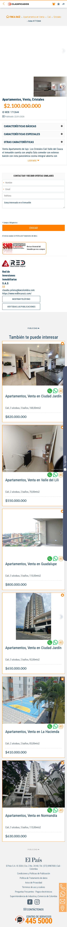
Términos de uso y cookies (33, 887)
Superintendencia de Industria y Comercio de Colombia (33, 896)
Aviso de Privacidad (33, 882)
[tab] (33, 126)
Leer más (32, 160)
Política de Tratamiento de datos (26, 236)
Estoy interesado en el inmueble (33, 203)
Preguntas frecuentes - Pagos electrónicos (33, 891)
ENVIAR (33, 227)
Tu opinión (65, 463)
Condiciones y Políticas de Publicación (33, 873)
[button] (33, 126)
